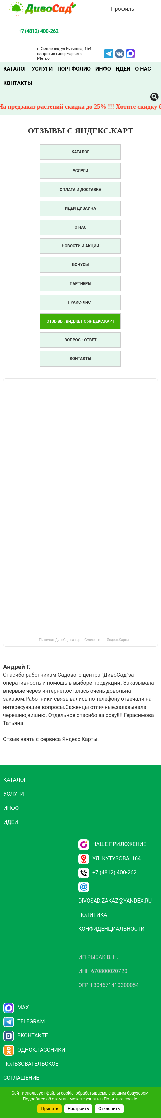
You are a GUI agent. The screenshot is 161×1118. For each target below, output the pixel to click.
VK (119, 53)
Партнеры (80, 283)
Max (16, 1007)
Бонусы (80, 264)
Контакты (17, 83)
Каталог (15, 69)
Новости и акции (80, 246)
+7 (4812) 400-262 (107, 872)
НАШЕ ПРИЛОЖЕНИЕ (112, 844)
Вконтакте (25, 1035)
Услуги (42, 69)
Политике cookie (120, 1098)
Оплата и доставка (80, 189)
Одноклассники (34, 1050)
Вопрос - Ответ (80, 340)
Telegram (108, 53)
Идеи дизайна (80, 208)
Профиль (122, 9)
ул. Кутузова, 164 (109, 858)
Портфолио (74, 69)
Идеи (123, 69)
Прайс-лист (80, 302)
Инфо (103, 69)
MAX (130, 53)
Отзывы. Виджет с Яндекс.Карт (81, 321)
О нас (143, 69)
